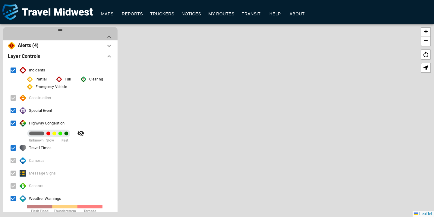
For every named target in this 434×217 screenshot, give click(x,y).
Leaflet (423, 213)
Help (275, 14)
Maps (107, 14)
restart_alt (425, 54)
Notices (191, 14)
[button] (273, 109)
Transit (251, 14)
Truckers (162, 14)
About (297, 14)
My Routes (221, 14)
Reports (132, 14)
